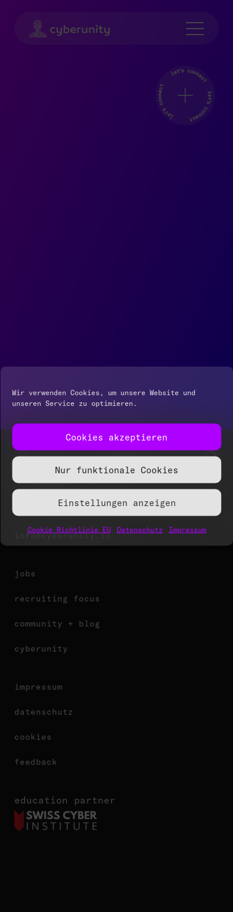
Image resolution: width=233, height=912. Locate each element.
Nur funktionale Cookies (116, 469)
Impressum (187, 529)
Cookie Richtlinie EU (69, 529)
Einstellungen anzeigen (117, 502)
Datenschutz (140, 529)
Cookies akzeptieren (116, 436)
